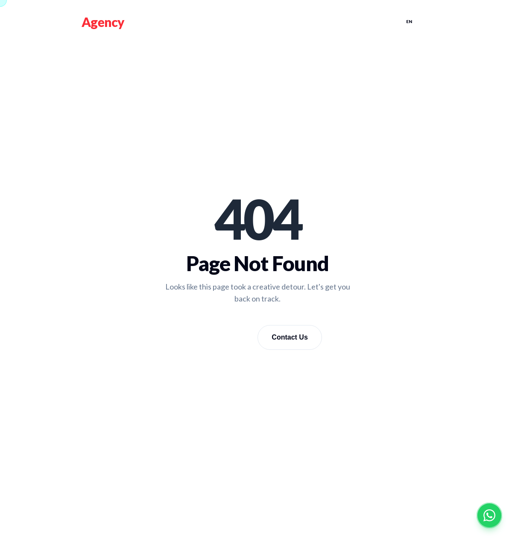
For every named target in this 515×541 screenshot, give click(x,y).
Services (253, 21)
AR (427, 21)
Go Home (222, 336)
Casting (329, 21)
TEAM (292, 21)
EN (409, 21)
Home (213, 21)
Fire (92, 22)
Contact (373, 21)
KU (445, 21)
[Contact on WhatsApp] (489, 515)
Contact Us (289, 337)
